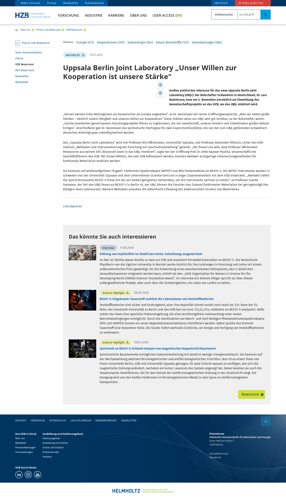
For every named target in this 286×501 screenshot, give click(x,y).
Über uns (138, 15)
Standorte (215, 457)
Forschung (68, 15)
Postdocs (47, 456)
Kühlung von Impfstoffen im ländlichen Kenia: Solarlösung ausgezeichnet (151, 254)
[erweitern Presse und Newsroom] (62, 29)
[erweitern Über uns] (32, 29)
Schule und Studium (53, 447)
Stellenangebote (51, 438)
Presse (51, 3)
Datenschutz (57, 420)
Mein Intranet (30, 3)
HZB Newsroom (74, 30)
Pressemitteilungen (25, 447)
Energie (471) (85, 42)
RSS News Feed (24, 70)
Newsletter (22, 76)
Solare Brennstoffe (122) (172, 42)
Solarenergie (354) (140, 42)
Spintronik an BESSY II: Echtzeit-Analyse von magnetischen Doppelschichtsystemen (158, 348)
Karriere (116, 15)
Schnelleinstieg (251, 3)
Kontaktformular (219, 453)
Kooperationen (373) (110, 42)
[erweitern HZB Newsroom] (84, 29)
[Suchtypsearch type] (225, 14)
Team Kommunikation (28, 52)
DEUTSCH (221, 3)
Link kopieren (72, 206)
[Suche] (265, 15)
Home (16, 29)
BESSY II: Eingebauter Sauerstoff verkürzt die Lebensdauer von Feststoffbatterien (157, 299)
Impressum (38, 420)
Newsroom (250, 394)
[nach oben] (266, 421)
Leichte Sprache (80, 420)
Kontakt (20, 420)
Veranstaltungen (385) (207, 42)
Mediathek (70, 3)
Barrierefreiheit (106, 420)
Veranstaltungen (24, 452)
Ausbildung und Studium (55, 443)
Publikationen (94, 3)
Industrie (94, 15)
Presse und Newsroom (48, 30)
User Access (167, 15)
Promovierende (51, 452)
